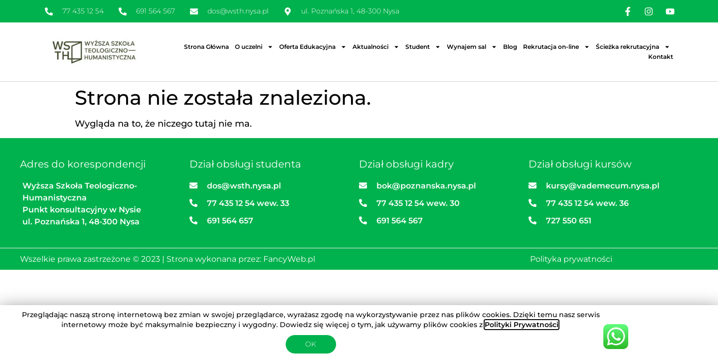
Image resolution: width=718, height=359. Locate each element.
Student (423, 47)
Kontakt (660, 56)
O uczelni (254, 47)
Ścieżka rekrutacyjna (633, 47)
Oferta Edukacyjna (313, 47)
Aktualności (376, 47)
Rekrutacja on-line (556, 47)
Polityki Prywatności (521, 324)
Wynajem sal (472, 47)
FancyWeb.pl (289, 259)
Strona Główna (206, 46)
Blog (510, 46)
